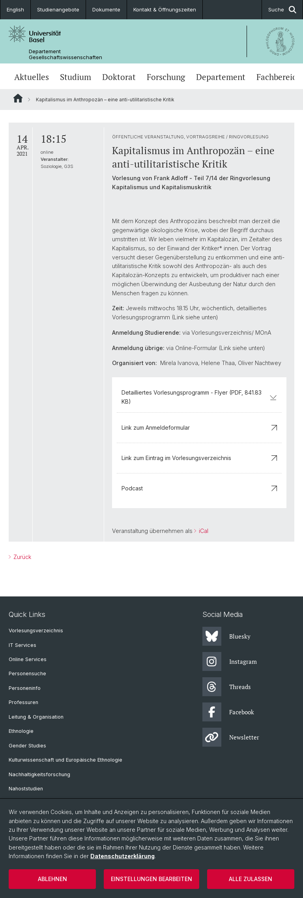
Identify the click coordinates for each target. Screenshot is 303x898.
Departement (220, 77)
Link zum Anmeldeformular (199, 427)
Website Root (17, 98)
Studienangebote (58, 9)
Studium (75, 77)
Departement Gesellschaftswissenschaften (65, 54)
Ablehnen (52, 879)
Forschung (166, 77)
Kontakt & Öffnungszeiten (164, 9)
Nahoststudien (26, 789)
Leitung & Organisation (36, 717)
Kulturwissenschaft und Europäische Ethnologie (65, 760)
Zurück (21, 556)
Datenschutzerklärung (122, 856)
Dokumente (106, 9)
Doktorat (119, 77)
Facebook (228, 711)
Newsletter (230, 737)
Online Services (28, 659)
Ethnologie (21, 731)
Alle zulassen (250, 879)
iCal (202, 530)
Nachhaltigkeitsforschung (39, 774)
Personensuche (27, 673)
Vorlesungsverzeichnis (36, 630)
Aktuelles (31, 77)
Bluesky (226, 636)
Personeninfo (25, 688)
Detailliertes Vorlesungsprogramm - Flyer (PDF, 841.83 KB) (199, 396)
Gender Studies (27, 746)
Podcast (199, 488)
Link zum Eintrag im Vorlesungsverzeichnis (199, 458)
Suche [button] (282, 9)
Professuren (23, 702)
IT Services (22, 645)
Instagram (229, 661)
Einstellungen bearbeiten (151, 879)
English (15, 9)
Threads (226, 686)
